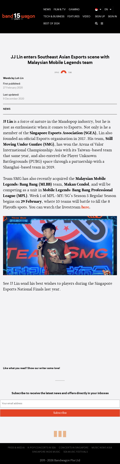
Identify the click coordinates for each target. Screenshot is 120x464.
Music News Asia (102, 448)
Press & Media (16, 448)
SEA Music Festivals (75, 452)
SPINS (56, 72)
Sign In (112, 16)
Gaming (74, 9)
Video (86, 16)
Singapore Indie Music (46, 452)
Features (73, 16)
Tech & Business (53, 16)
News (47, 9)
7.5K (70, 72)
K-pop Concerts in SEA (42, 448)
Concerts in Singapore (74, 448)
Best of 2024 (51, 23)
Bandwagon (19, 16)
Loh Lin (19, 78)
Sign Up (100, 16)
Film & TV (60, 9)
